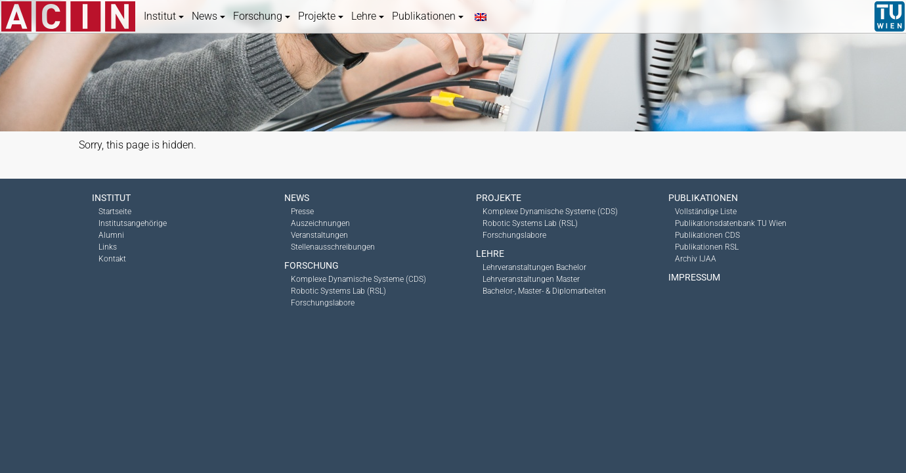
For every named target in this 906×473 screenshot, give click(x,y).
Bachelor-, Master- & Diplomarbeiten (544, 291)
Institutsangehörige (132, 223)
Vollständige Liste (706, 211)
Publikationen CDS (707, 235)
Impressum (694, 277)
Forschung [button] (261, 16)
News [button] (208, 16)
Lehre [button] (367, 16)
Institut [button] (164, 16)
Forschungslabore (323, 302)
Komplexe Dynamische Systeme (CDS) (358, 279)
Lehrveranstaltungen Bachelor (534, 267)
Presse (302, 211)
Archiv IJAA (695, 258)
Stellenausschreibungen (333, 247)
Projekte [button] (320, 16)
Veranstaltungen (319, 235)
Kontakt (112, 258)
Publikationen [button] (428, 16)
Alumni (111, 235)
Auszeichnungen (320, 223)
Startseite (114, 211)
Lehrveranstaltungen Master (531, 279)
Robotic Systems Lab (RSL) (338, 291)
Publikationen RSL (707, 247)
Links (107, 247)
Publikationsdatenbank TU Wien (731, 223)
